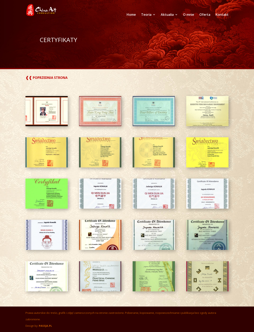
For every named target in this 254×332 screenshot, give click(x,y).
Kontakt (222, 15)
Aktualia (167, 15)
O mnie (188, 15)
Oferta (204, 15)
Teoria (146, 15)
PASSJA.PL (45, 326)
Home (131, 15)
